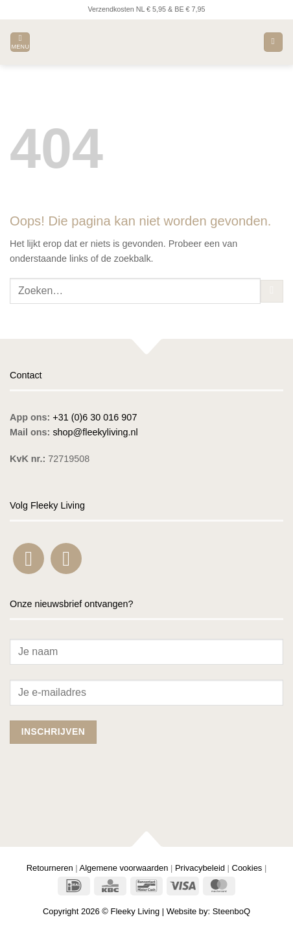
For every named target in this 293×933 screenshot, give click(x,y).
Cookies (247, 868)
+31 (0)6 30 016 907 (95, 417)
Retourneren (50, 868)
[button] (20, 42)
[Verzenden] (272, 291)
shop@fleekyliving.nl (95, 432)
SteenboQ (231, 911)
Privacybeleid (200, 868)
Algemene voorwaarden (124, 868)
